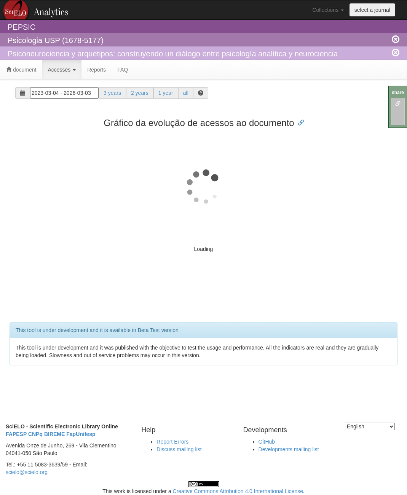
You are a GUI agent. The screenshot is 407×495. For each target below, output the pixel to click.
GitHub (267, 442)
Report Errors (172, 442)
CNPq (35, 434)
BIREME (54, 434)
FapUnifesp (80, 434)
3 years (112, 93)
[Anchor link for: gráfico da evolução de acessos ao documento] (298, 122)
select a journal (372, 10)
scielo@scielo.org (27, 472)
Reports (96, 70)
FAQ (122, 70)
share (398, 92)
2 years (139, 93)
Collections (327, 10)
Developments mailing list (289, 449)
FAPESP (16, 434)
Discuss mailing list (178, 449)
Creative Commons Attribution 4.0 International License (238, 491)
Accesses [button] (62, 70)
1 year (165, 93)
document (21, 70)
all (185, 93)
